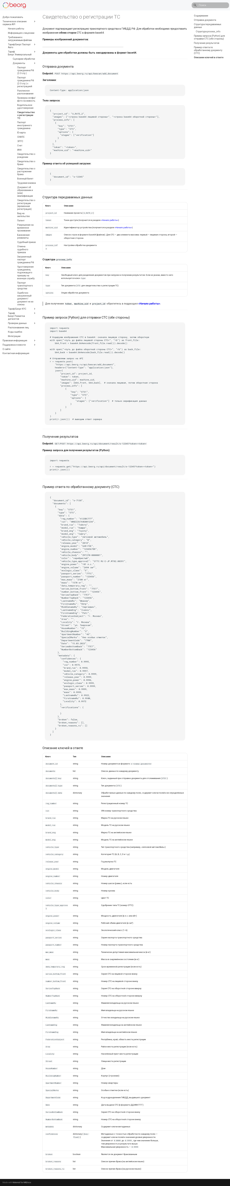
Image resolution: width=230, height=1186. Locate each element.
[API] (14, 5)
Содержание (201, 15)
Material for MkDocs (22, 1182)
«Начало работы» (109, 220)
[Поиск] (210, 5)
